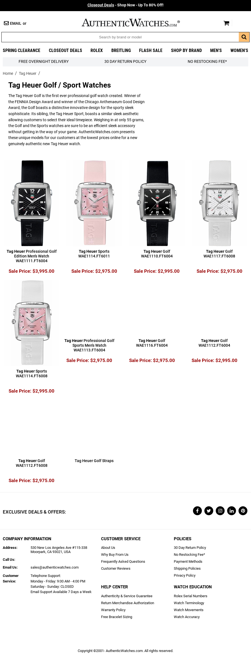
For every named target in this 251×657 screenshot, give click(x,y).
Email (15, 23)
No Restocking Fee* (207, 61)
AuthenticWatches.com (136, 22)
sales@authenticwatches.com (55, 567)
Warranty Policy (113, 610)
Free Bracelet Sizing (116, 617)
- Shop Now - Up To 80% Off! (125, 5)
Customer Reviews (115, 568)
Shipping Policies (187, 568)
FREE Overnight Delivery (44, 61)
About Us (108, 548)
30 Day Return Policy (190, 548)
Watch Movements (189, 610)
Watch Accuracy (187, 617)
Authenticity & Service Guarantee (126, 596)
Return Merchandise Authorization (127, 603)
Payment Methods (188, 561)
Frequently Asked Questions (123, 561)
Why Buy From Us (115, 554)
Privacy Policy (184, 575)
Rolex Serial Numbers (190, 596)
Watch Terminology (189, 603)
